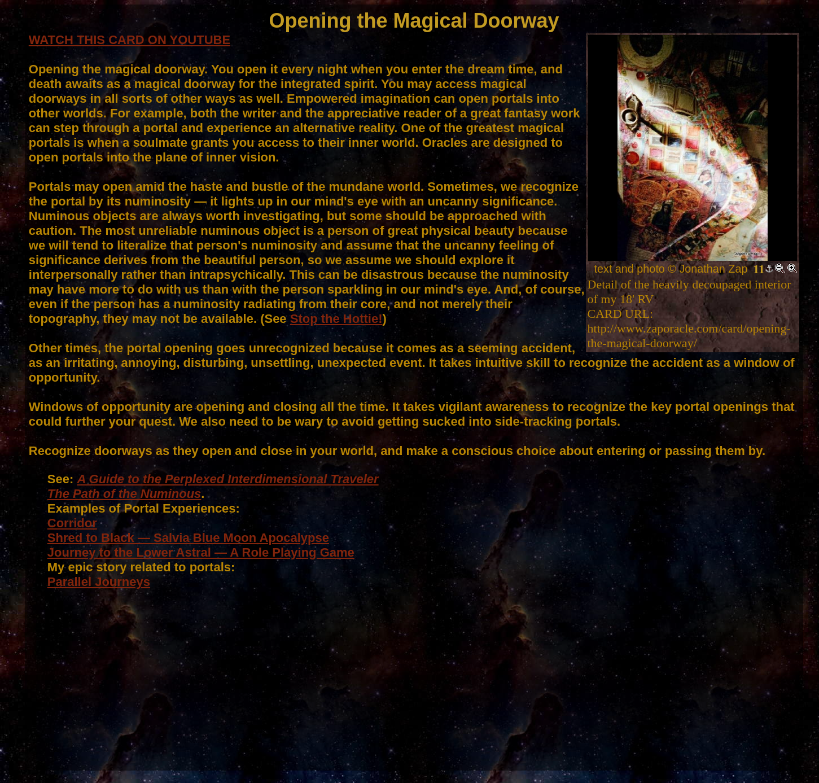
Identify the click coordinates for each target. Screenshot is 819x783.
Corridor (72, 523)
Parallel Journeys (98, 582)
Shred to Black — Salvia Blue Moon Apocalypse (188, 538)
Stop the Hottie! (336, 319)
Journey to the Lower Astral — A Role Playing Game (200, 552)
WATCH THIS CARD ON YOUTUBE (129, 40)
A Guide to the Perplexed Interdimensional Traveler (227, 479)
